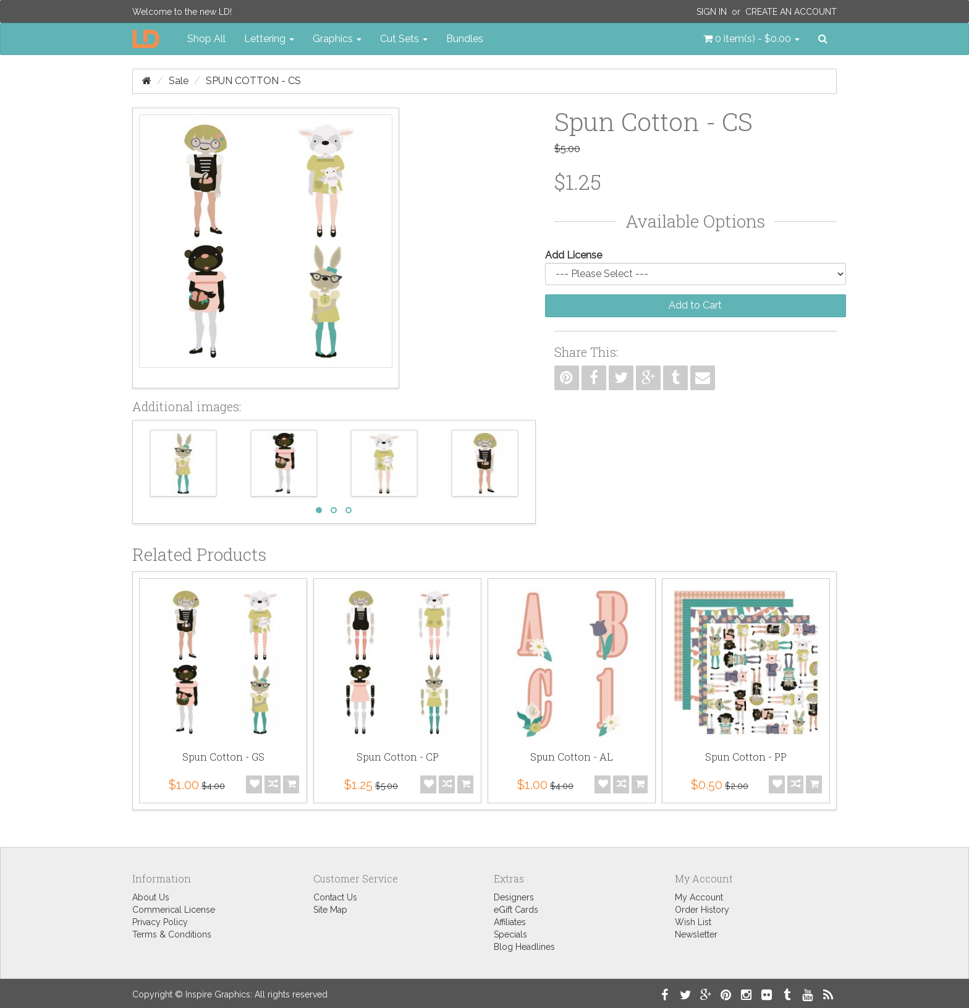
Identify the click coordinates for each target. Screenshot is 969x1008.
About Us (150, 897)
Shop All (206, 39)
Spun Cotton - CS (253, 81)
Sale (178, 81)
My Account (699, 897)
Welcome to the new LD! (182, 12)
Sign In (711, 12)
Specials (510, 934)
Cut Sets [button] (404, 39)
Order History (702, 910)
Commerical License (173, 910)
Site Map (330, 910)
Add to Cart (695, 305)
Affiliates (510, 922)
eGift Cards (516, 910)
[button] (751, 38)
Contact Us (335, 897)
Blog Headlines (524, 947)
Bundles (464, 39)
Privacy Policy (160, 922)
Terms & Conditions (171, 934)
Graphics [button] (337, 39)
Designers (514, 897)
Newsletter (696, 934)
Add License (573, 255)
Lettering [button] (269, 39)
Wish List (693, 922)
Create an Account (791, 12)
